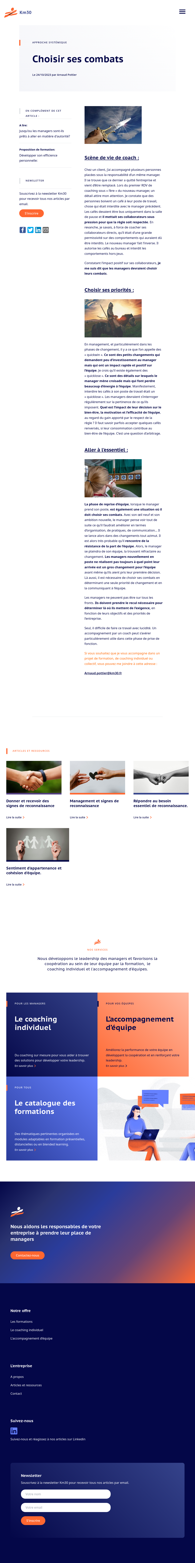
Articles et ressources (26, 1385)
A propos (17, 1376)
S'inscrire (31, 213)
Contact (16, 1393)
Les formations (21, 1321)
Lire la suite (14, 817)
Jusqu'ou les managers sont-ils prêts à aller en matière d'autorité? (44, 133)
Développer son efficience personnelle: (38, 158)
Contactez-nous (27, 1255)
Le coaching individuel (26, 1330)
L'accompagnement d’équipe (31, 1338)
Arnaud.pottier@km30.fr (103, 673)
